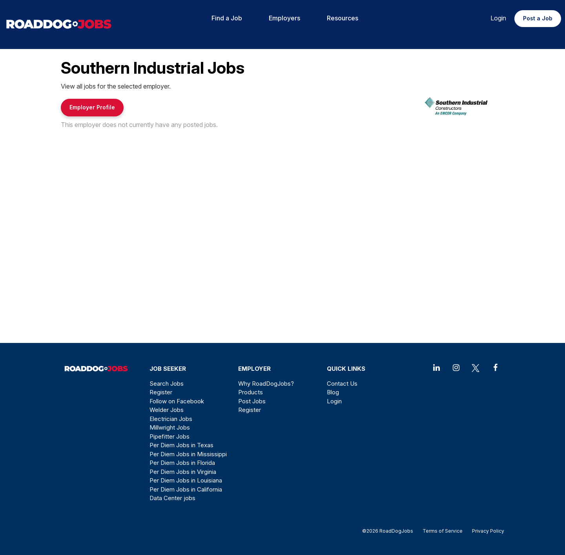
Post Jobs (252, 401)
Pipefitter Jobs (169, 436)
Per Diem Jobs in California (185, 489)
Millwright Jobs (169, 427)
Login (498, 18)
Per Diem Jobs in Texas (181, 445)
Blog (333, 392)
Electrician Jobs (170, 419)
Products (250, 392)
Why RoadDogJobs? (266, 383)
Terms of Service (442, 531)
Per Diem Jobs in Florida (182, 462)
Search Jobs (166, 383)
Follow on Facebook (176, 401)
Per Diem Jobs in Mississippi (188, 454)
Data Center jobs (172, 498)
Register (160, 392)
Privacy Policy (485, 531)
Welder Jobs (166, 410)
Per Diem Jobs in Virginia (182, 471)
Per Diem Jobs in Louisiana (185, 480)
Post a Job (537, 18)
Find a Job (226, 18)
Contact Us (342, 383)
